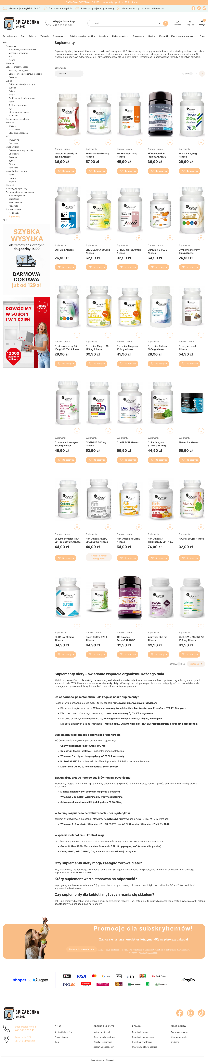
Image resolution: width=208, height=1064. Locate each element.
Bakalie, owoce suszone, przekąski (25, 74)
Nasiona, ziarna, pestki (19, 70)
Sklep (5, 42)
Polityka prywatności (142, 1042)
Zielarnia (10, 63)
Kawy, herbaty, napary (16, 171)
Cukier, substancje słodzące (22, 84)
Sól (10, 56)
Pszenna (13, 157)
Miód (8, 136)
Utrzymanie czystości (19, 112)
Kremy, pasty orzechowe (17, 119)
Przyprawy (11, 46)
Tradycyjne (14, 140)
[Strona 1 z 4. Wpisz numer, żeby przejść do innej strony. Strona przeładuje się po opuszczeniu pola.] (191, 73)
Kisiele (12, 94)
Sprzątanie (14, 199)
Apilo (5, 220)
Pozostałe (13, 115)
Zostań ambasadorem (103, 1047)
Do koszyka (65, 171)
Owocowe (13, 143)
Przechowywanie (17, 195)
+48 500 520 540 (63, 25)
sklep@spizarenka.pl (64, 21)
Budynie (12, 87)
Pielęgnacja (14, 213)
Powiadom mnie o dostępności (99, 557)
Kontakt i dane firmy (64, 1032)
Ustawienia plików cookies (144, 1047)
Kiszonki (10, 185)
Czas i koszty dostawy (104, 1037)
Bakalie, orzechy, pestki (17, 67)
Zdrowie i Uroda (13, 209)
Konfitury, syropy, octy (16, 188)
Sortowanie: (60, 68)
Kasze (11, 101)
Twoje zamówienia (179, 1032)
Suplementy (91, 149)
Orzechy (13, 77)
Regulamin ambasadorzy (144, 1037)
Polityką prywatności (148, 953)
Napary (12, 181)
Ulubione (175, 1042)
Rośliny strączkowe (18, 105)
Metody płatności (101, 1032)
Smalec (12, 126)
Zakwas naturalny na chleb (21, 150)
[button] (165, 23)
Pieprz (12, 60)
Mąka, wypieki (12, 147)
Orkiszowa (14, 153)
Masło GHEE (14, 129)
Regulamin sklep (140, 1032)
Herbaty (12, 178)
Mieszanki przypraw (18, 53)
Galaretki (13, 91)
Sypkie (9, 80)
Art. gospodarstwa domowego (20, 192)
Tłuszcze (10, 122)
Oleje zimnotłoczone (18, 133)
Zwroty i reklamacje (102, 1042)
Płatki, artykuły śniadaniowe (22, 98)
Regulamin (128, 950)
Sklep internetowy (102, 1060)
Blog (57, 1042)
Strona (185, 73)
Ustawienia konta (179, 1037)
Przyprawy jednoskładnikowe (22, 49)
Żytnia (12, 160)
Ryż (10, 108)
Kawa (11, 174)
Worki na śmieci (16, 202)
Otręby (12, 164)
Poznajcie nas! (61, 1037)
